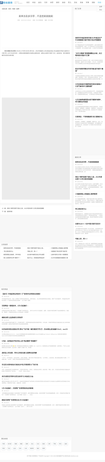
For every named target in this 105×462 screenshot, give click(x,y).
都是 (21, 445)
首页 (28, 2)
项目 (38, 450)
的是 (44, 445)
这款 (66, 445)
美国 (16, 445)
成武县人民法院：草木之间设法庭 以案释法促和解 (19, 354)
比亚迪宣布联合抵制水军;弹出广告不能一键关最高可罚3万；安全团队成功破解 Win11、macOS (35, 330)
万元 (9, 450)
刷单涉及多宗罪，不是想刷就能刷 (87, 165)
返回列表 (9, 211)
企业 (15, 450)
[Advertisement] (36, 34)
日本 (20, 450)
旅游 (63, 2)
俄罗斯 (32, 450)
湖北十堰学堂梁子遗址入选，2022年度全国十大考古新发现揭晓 (25, 208)
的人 (32, 445)
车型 (3, 450)
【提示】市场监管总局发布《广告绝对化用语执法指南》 (21, 294)
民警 (44, 450)
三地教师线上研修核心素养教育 (86, 197)
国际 (93, 2)
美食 (81, 2)
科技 (34, 2)
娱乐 (39, 2)
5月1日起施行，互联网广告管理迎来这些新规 (17, 390)
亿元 (38, 445)
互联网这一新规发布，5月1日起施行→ (15, 306)
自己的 (9, 445)
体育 (51, 2)
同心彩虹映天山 (7, 251)
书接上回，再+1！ (32, 251)
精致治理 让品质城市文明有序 (12, 318)
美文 (100, 10)
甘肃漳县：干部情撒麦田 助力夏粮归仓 (89, 119)
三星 (49, 445)
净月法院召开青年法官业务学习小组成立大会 (17, 378)
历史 (75, 2)
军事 (87, 2)
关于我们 (29, 458)
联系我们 (35, 458)
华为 (60, 445)
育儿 (69, 2)
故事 (100, 7)
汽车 (45, 2)
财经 (57, 2)
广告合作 (40, 458)
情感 (100, 2)
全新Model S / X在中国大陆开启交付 (88, 227)
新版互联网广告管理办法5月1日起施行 (15, 402)
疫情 (27, 445)
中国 (3, 445)
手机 (55, 445)
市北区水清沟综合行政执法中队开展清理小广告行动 (20, 366)
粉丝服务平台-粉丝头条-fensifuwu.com (67, 458)
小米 (26, 450)
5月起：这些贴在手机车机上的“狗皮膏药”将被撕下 (19, 342)
